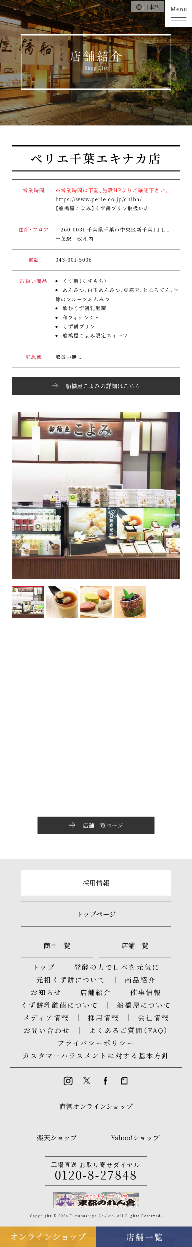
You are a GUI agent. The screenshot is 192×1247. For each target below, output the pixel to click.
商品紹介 (140, 980)
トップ (43, 967)
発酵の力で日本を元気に (117, 967)
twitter (86, 1081)
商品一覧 (57, 945)
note (124, 1081)
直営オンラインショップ (96, 1106)
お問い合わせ (47, 1030)
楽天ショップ (57, 1137)
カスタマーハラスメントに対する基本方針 (96, 1055)
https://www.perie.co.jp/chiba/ (99, 199)
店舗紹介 (95, 992)
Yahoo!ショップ (135, 1137)
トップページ (96, 914)
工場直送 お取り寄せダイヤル (96, 1172)
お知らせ (45, 992)
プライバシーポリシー (96, 1043)
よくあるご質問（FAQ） (128, 1030)
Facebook (105, 1081)
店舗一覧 (135, 945)
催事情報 (145, 992)
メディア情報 (46, 1017)
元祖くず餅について (71, 980)
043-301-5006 (74, 259)
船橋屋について (144, 1005)
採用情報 (96, 883)
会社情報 (153, 1017)
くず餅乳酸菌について (59, 1005)
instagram (68, 1081)
